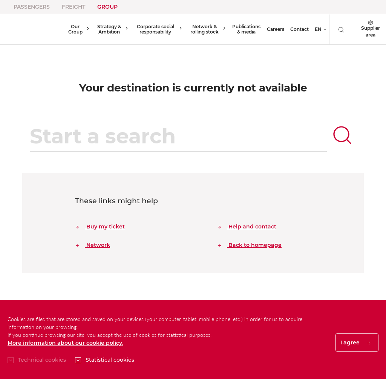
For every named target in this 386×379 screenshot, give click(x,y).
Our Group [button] (74, 29)
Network (93, 245)
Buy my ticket (100, 226)
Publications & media (245, 29)
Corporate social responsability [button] (153, 29)
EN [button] (318, 29)
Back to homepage (250, 245)
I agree (355, 342)
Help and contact (247, 226)
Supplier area (370, 29)
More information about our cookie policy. (65, 342)
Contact (299, 29)
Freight (73, 6)
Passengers (32, 6)
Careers (275, 29)
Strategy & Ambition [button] (106, 29)
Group (107, 6)
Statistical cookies (110, 359)
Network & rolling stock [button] (202, 29)
